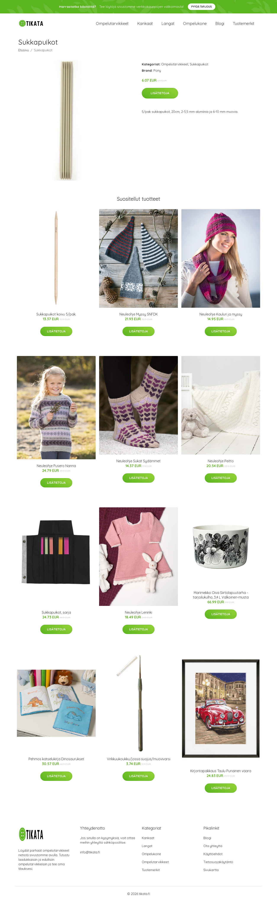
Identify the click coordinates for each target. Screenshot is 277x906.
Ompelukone (195, 25)
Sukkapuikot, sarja (56, 617)
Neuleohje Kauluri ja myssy (221, 319)
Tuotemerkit (243, 25)
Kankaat (145, 25)
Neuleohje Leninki (138, 617)
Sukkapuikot (199, 69)
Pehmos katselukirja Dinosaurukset (56, 764)
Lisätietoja (160, 98)
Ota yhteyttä (212, 851)
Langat (167, 25)
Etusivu (23, 55)
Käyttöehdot (212, 859)
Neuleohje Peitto (221, 466)
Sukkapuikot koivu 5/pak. (56, 319)
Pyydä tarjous (201, 6)
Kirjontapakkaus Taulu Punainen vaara (220, 776)
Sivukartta (211, 875)
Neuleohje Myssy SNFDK (138, 319)
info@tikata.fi (90, 857)
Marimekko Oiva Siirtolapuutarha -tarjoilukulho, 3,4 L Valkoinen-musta (221, 599)
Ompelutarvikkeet (112, 25)
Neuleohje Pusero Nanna (56, 470)
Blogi (219, 25)
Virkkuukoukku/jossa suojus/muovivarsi (138, 764)
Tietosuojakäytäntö (218, 867)
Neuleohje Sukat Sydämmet (138, 466)
